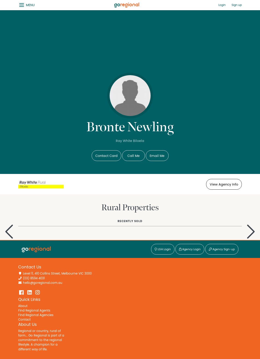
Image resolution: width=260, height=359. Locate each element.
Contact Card (106, 156)
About (23, 306)
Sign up (237, 5)
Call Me (133, 156)
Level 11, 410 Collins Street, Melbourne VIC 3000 (57, 273)
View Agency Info (224, 184)
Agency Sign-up (222, 249)
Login (222, 5)
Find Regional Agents (34, 310)
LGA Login (163, 249)
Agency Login (190, 249)
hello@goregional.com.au (42, 283)
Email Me (157, 156)
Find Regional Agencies (35, 315)
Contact (24, 319)
